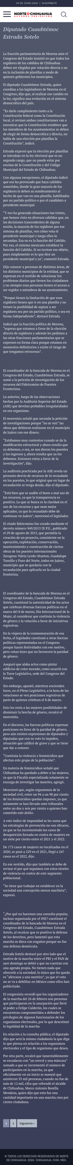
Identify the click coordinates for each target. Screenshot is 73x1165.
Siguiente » (27, 1123)
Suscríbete (49, 3)
